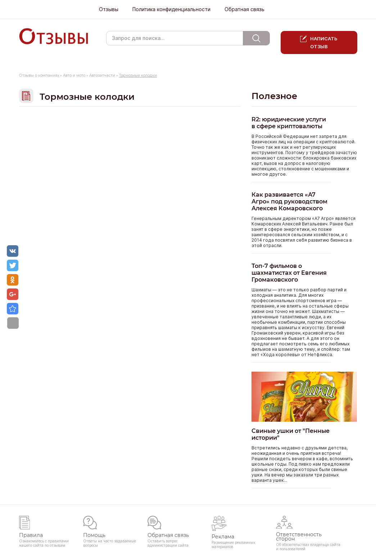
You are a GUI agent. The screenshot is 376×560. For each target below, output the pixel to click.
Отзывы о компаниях (39, 75)
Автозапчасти (102, 75)
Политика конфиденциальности (171, 9)
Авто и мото (74, 75)
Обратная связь (244, 9)
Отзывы (108, 9)
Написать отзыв (324, 42)
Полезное (274, 96)
